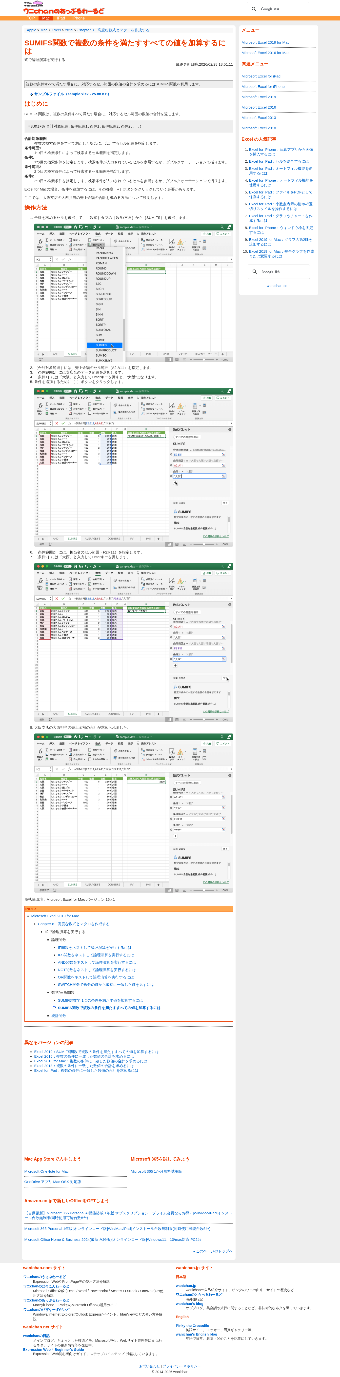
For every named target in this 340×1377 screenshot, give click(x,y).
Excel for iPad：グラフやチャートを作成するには (281, 218)
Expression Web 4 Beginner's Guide (53, 1350)
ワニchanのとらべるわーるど (199, 1295)
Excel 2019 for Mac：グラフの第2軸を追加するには (281, 241)
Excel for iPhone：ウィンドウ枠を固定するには (281, 230)
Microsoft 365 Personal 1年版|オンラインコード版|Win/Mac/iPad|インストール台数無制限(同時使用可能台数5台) (117, 1228)
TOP (31, 18)
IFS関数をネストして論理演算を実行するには (96, 955)
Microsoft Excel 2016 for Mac (265, 53)
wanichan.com (279, 286)
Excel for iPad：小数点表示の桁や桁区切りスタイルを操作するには (281, 206)
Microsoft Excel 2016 (259, 107)
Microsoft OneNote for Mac (46, 1171)
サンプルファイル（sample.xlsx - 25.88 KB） (72, 94)
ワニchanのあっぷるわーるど (46, 1300)
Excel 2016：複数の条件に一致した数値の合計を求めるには (84, 1056)
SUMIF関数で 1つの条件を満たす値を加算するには (100, 1000)
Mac (46, 18)
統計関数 (58, 1016)
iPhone (78, 18)
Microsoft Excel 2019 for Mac (55, 916)
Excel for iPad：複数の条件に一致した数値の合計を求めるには (86, 1070)
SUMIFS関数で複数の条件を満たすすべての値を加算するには (109, 1008)
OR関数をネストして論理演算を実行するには (96, 977)
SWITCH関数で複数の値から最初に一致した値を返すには (106, 984)
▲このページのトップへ (212, 1251)
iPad (61, 18)
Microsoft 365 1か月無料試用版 (156, 1171)
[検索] (277, 9)
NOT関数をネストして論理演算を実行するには (97, 970)
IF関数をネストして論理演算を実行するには (95, 947)
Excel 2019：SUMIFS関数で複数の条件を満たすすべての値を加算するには (96, 1052)
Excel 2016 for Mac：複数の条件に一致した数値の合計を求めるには (90, 1061)
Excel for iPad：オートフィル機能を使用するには (281, 170)
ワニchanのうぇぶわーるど (44, 1277)
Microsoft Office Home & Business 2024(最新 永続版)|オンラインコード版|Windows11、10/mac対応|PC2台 (112, 1239)
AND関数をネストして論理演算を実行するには (97, 962)
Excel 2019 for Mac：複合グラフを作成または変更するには (281, 253)
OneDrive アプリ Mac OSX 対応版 (52, 1182)
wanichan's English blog (196, 1334)
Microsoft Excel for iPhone (263, 86)
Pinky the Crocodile (192, 1326)
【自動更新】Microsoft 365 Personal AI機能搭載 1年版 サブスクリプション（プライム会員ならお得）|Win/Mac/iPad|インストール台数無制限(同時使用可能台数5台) (128, 1215)
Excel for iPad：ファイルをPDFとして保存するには (281, 194)
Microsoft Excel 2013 (259, 117)
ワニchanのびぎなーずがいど (46, 1310)
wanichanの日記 (36, 1336)
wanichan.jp (186, 1286)
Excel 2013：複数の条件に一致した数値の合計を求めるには (84, 1066)
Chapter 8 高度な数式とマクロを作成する (74, 924)
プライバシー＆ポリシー (182, 1366)
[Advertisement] (128, 1114)
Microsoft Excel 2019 (259, 97)
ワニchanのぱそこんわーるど (46, 1286)
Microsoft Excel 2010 (259, 128)
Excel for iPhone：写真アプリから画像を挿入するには (281, 151)
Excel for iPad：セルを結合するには (279, 161)
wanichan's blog (189, 1304)
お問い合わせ (149, 1366)
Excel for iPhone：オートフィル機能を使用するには (281, 182)
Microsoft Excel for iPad (261, 76)
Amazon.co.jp (38, 1200)
